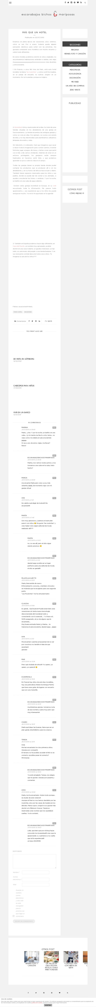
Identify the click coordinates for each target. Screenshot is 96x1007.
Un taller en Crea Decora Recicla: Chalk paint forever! (51, 966)
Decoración (75, 78)
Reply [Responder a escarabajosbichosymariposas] (54, 455)
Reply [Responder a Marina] (54, 427)
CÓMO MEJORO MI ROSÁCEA (81, 193)
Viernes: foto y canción (31, 964)
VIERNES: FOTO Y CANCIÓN (75, 54)
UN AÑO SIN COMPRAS (75, 86)
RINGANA (75, 50)
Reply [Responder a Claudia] (54, 603)
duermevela (27, 677)
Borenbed (18, 127)
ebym (50, 321)
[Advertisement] (75, 137)
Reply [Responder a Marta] (54, 515)
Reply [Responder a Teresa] (54, 739)
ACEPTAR (48, 1005)
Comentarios (20, 321)
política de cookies (37, 1003)
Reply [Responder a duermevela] (54, 677)
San (23, 637)
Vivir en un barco (21, 412)
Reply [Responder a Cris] (54, 498)
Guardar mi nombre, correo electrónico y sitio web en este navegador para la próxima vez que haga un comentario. (20, 903)
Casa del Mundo (19, 246)
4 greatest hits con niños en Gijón (70, 965)
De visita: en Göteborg (23, 359)
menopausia (75, 70)
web (54, 185)
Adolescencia (75, 74)
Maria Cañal (18, 312)
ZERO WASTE (75, 90)
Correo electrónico (17, 878)
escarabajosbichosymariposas (41, 458)
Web (14, 884)
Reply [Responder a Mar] (54, 659)
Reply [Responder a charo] (54, 722)
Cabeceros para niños (23, 386)
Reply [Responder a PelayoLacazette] (54, 578)
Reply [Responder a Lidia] (54, 790)
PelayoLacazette (29, 578)
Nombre (16, 872)
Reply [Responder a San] (54, 636)
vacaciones (28, 312)
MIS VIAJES (75, 82)
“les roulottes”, (31, 72)
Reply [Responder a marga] (54, 478)
